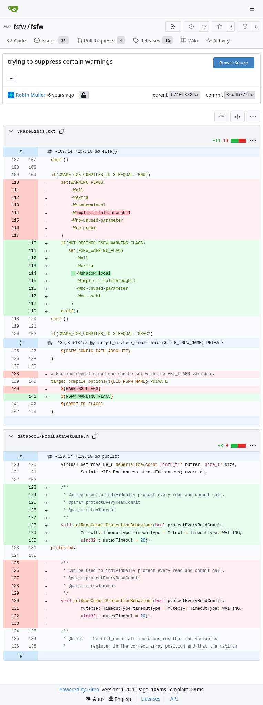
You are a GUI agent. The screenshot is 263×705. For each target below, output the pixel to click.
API (174, 698)
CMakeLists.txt (36, 131)
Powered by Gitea (79, 689)
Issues (51, 40)
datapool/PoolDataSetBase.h (53, 436)
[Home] (13, 8)
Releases (153, 40)
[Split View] (237, 116)
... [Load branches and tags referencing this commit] (12, 78)
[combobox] (221, 116)
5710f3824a (184, 94)
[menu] (253, 116)
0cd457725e (239, 94)
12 (204, 26)
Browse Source (234, 63)
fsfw (20, 26)
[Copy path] (62, 131)
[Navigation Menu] (253, 8)
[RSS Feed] (173, 26)
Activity (218, 40)
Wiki (189, 40)
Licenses (150, 698)
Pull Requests (101, 40)
